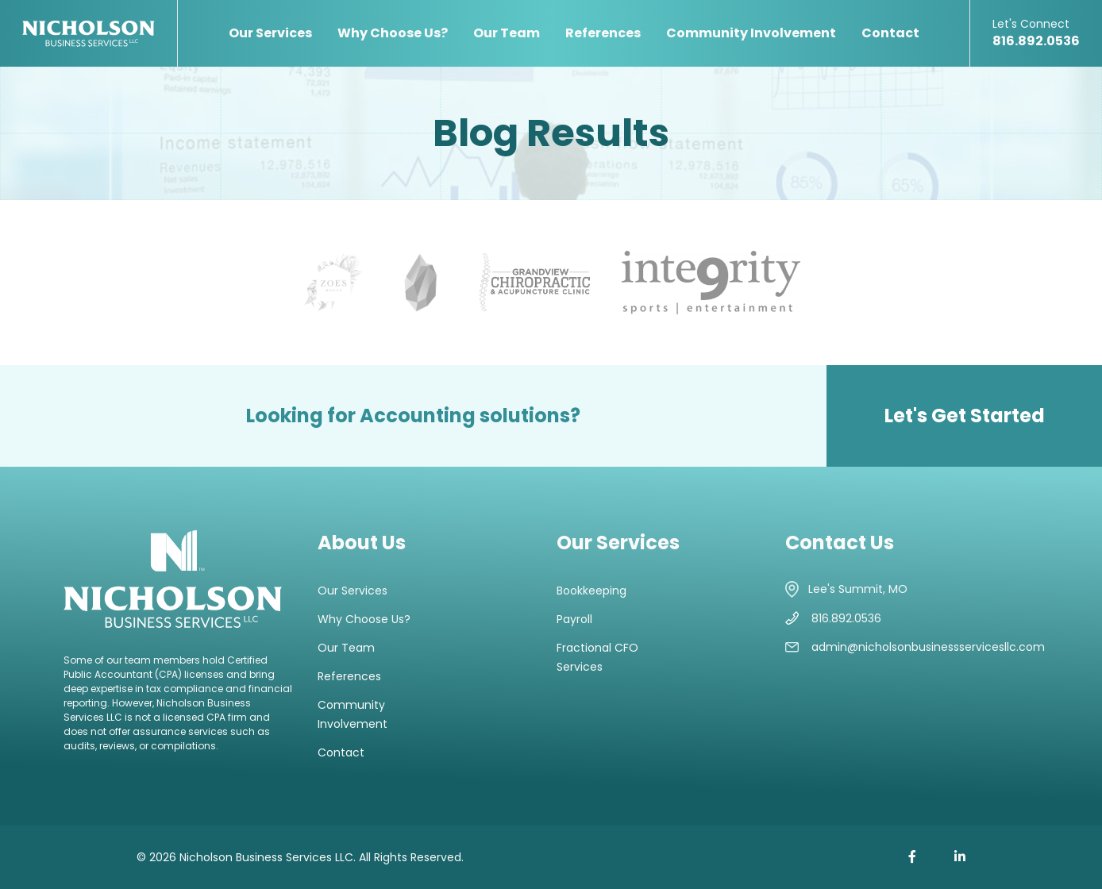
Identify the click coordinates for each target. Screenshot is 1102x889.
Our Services (270, 33)
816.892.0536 (1036, 33)
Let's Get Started (964, 415)
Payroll (574, 619)
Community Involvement (751, 33)
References (603, 33)
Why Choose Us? (392, 33)
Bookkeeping (591, 590)
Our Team (506, 33)
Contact (890, 33)
